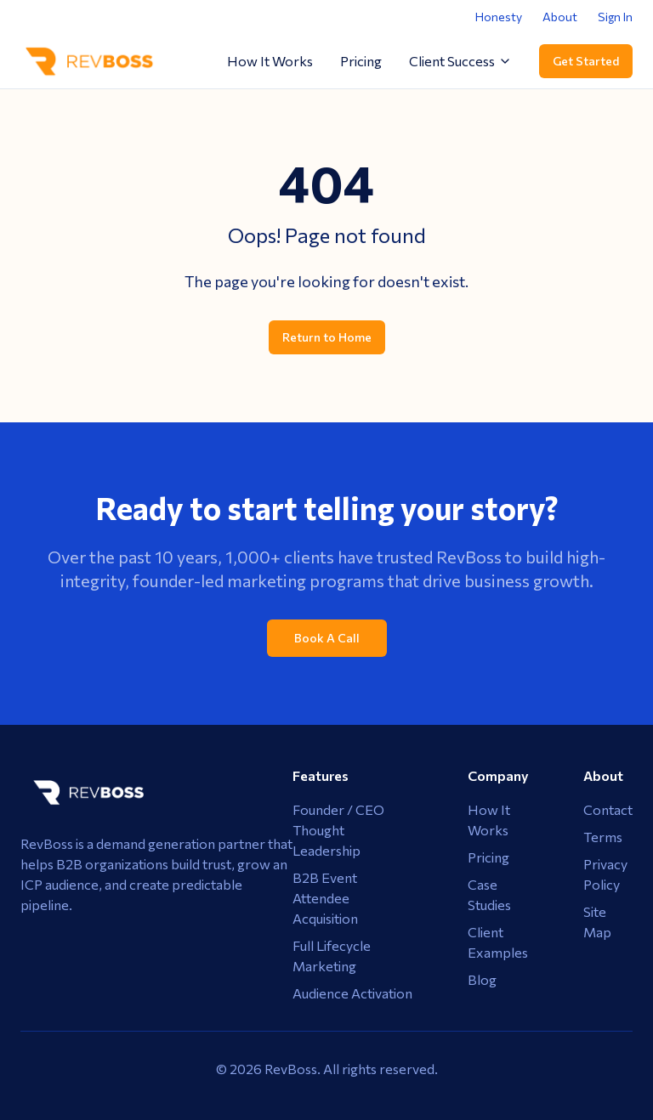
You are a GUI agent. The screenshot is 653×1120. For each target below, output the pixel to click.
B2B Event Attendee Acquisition (325, 897)
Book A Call (327, 638)
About (559, 16)
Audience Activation (352, 993)
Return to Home (327, 337)
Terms (602, 837)
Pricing (361, 61)
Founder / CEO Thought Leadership (338, 829)
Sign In (615, 16)
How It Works (270, 61)
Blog (482, 979)
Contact (608, 809)
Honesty (498, 16)
